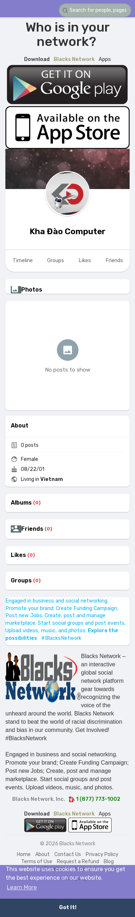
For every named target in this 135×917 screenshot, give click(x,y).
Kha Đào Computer (67, 231)
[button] (95, 10)
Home (24, 854)
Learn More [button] (22, 887)
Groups (21, 580)
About (42, 854)
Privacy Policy (102, 854)
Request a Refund (78, 862)
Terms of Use (36, 862)
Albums (21, 503)
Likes (18, 555)
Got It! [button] (67, 907)
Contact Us (67, 854)
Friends (32, 529)
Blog (109, 862)
